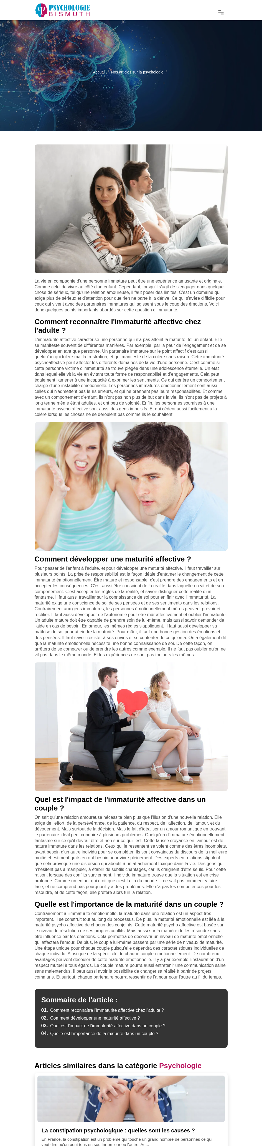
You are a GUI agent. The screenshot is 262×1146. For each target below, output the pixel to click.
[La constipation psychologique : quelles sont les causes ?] (131, 1099)
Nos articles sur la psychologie (137, 72)
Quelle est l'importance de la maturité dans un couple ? (99, 1033)
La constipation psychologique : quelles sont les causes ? (118, 1130)
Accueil (99, 72)
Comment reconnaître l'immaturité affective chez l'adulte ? (102, 1010)
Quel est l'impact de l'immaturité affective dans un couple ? (103, 1025)
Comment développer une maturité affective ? (90, 1018)
